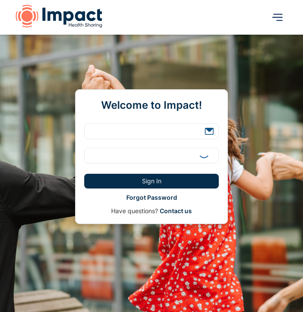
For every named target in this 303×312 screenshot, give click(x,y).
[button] (209, 131)
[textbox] (151, 131)
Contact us (176, 210)
